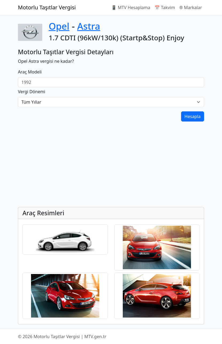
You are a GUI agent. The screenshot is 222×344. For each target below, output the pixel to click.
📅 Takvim (165, 7)
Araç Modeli (30, 72)
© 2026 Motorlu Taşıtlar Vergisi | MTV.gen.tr (62, 336)
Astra (88, 26)
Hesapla (193, 116)
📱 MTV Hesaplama (130, 7)
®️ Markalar (190, 7)
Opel (59, 26)
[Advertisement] (111, 165)
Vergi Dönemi (31, 92)
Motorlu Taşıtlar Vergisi (47, 7)
